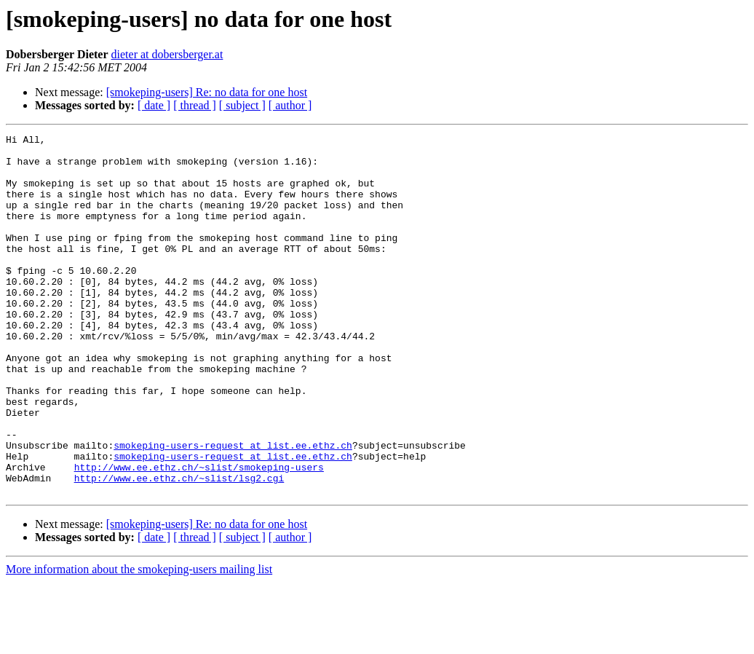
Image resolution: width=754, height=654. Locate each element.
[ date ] (154, 105)
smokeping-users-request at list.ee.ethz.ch (233, 508)
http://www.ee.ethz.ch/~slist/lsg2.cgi (179, 547)
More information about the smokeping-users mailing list (139, 641)
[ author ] (290, 105)
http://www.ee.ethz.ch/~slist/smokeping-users (199, 534)
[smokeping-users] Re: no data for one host (206, 92)
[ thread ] (194, 105)
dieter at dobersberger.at (167, 54)
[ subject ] (242, 105)
